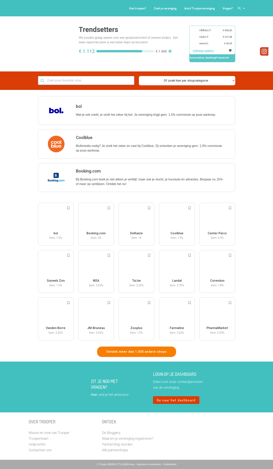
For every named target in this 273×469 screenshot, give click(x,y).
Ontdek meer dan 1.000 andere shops (136, 351)
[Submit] (42, 80)
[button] (241, 8)
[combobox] (86, 80)
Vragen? (228, 8)
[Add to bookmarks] (68, 207)
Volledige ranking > (204, 50)
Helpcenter (37, 444)
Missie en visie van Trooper (49, 433)
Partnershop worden (117, 444)
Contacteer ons (40, 450)
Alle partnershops (115, 450)
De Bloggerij (111, 433)
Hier (94, 395)
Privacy (131, 464)
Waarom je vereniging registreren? (127, 438)
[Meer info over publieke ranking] (230, 50)
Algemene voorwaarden (148, 464)
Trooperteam (38, 438)
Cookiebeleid (169, 464)
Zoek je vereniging (165, 8)
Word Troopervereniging (199, 8)
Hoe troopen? (137, 8)
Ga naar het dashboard (176, 400)
